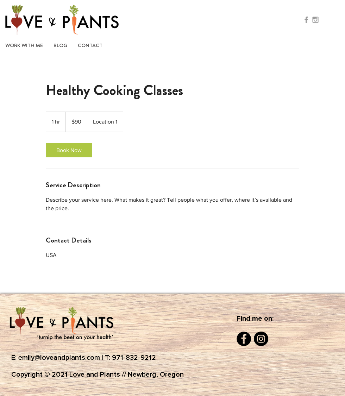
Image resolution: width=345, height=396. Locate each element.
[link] (69, 150)
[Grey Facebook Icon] (306, 19)
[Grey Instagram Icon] (315, 19)
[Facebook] (244, 339)
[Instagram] (261, 339)
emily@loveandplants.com (59, 357)
